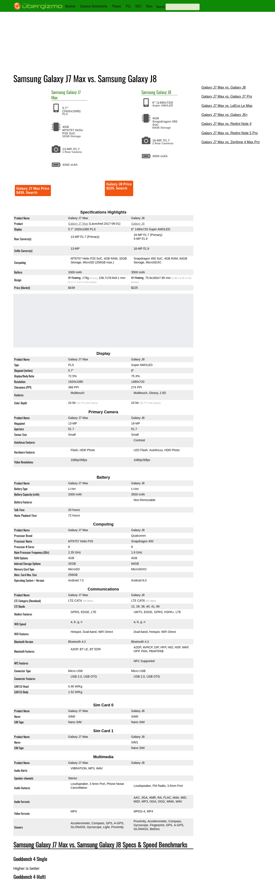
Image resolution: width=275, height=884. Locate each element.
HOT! (138, 6)
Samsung (58, 92)
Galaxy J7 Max (78, 223)
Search (160, 6)
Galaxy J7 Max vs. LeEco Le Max (226, 106)
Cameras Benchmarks (93, 6)
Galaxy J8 (163, 92)
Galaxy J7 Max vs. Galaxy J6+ (224, 115)
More (149, 6)
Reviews (70, 6)
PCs (128, 6)
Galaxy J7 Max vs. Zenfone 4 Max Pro (230, 142)
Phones (116, 6)
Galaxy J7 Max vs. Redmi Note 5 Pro (229, 133)
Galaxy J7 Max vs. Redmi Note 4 (226, 124)
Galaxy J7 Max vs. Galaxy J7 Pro (226, 96)
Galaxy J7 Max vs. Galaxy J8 (223, 87)
